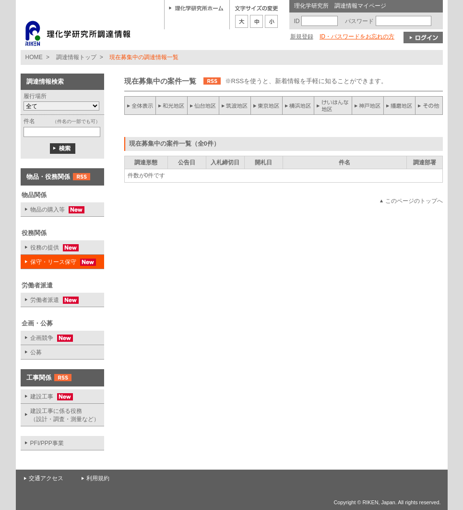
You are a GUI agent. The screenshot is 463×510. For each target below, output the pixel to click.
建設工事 (47, 396)
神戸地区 (367, 105)
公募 (36, 352)
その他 (429, 105)
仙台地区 (203, 105)
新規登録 (301, 36)
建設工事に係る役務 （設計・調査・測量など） (64, 415)
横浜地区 (298, 105)
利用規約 (97, 478)
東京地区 (267, 105)
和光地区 (172, 105)
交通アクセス (46, 478)
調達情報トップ (76, 57)
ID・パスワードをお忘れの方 (357, 36)
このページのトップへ (414, 201)
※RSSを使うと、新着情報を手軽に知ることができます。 (306, 81)
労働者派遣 (50, 300)
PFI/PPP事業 (47, 443)
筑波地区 (235, 105)
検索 (62, 148)
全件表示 (140, 105)
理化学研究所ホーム (196, 8)
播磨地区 (399, 105)
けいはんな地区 (333, 105)
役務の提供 (50, 247)
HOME (34, 57)
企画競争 (47, 338)
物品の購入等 (52, 209)
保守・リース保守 (58, 262)
